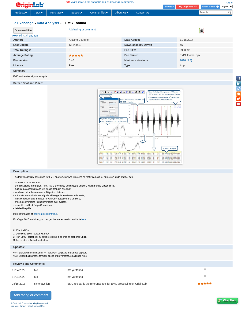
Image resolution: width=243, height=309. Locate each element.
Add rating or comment (82, 29)
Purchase (56, 12)
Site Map (14, 306)
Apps (39, 12)
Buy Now (169, 7)
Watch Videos (210, 7)
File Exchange (21, 23)
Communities (99, 12)
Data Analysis (48, 23)
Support (76, 12)
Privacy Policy (26, 306)
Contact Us (142, 12)
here (83, 219)
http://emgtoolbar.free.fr (45, 214)
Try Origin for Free (188, 7)
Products (20, 12)
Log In (229, 3)
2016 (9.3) (186, 60)
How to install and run (25, 35)
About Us (121, 12)
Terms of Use (39, 306)
